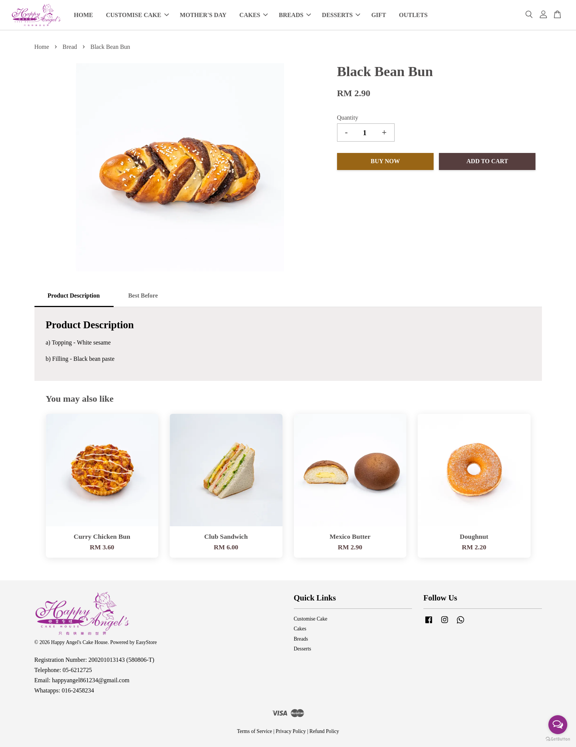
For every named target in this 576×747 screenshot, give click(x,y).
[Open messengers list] (557, 724)
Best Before (143, 295)
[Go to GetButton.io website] (558, 739)
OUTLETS (413, 15)
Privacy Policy (291, 731)
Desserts (302, 649)
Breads (301, 639)
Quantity (347, 117)
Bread (69, 47)
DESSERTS (341, 15)
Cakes (300, 629)
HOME (83, 15)
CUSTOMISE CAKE (137, 15)
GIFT (378, 15)
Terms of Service (254, 731)
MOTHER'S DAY (203, 15)
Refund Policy (324, 731)
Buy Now (385, 161)
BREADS (295, 15)
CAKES (253, 15)
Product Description (74, 295)
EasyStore (146, 642)
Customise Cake (311, 619)
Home (41, 47)
